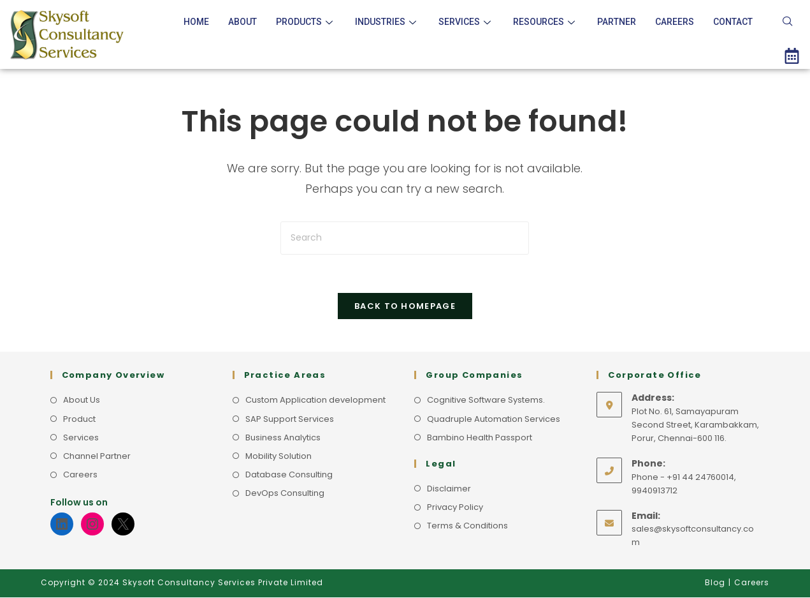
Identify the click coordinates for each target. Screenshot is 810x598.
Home (196, 22)
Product (79, 419)
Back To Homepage (405, 307)
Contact (733, 22)
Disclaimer (449, 488)
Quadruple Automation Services (493, 419)
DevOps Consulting (284, 493)
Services (466, 22)
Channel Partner (97, 456)
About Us (81, 400)
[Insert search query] (404, 237)
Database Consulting (289, 474)
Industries (387, 22)
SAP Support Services (289, 419)
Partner (616, 22)
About (242, 22)
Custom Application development (315, 400)
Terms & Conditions (467, 526)
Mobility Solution (278, 456)
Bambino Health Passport (479, 437)
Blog (715, 583)
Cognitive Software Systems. (486, 400)
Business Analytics (283, 437)
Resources (545, 22)
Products (306, 22)
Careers (674, 22)
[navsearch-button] (787, 22)
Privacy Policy (455, 507)
